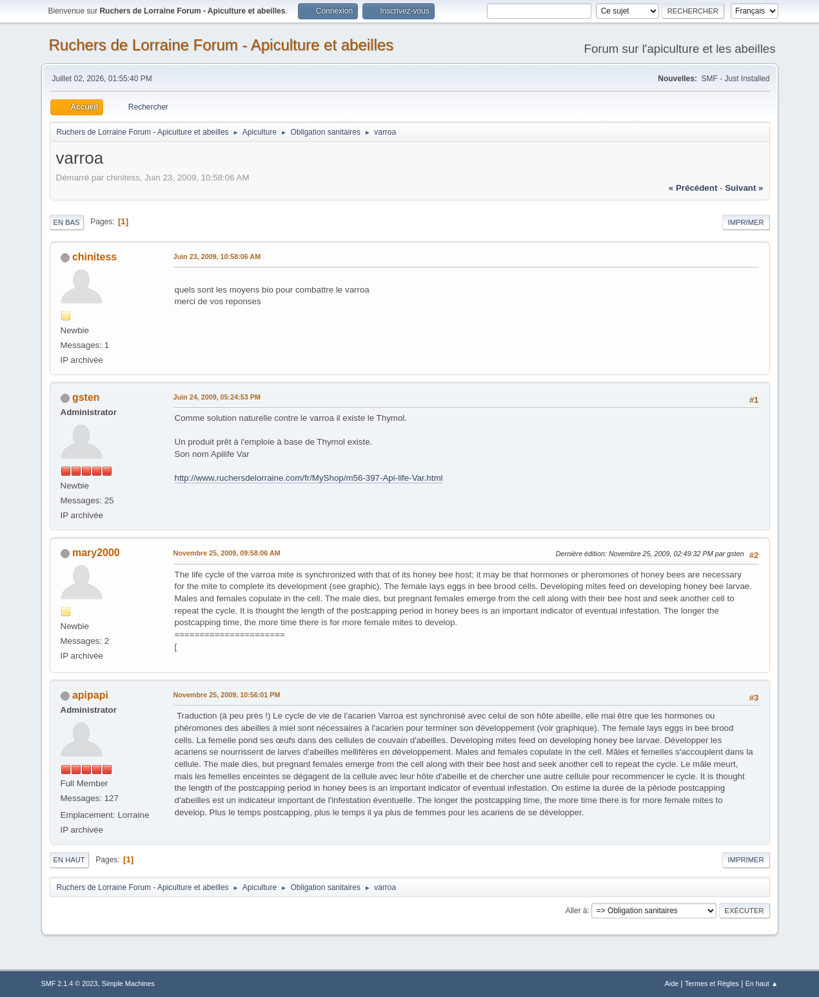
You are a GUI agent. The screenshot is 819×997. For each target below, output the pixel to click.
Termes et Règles (712, 983)
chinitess (94, 256)
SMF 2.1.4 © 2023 (69, 983)
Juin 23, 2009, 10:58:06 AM (217, 256)
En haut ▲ (761, 983)
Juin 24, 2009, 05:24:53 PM (217, 397)
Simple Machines (128, 983)
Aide (672, 983)
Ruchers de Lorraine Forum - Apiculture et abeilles (221, 44)
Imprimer (746, 222)
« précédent (693, 188)
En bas (67, 222)
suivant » (744, 188)
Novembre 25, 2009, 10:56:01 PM (227, 695)
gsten (86, 397)
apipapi (90, 695)
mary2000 (96, 552)
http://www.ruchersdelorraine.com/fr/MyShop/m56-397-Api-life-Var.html (309, 478)
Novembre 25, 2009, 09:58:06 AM (227, 553)
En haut (69, 860)
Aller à (576, 910)
